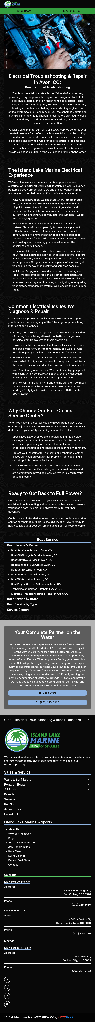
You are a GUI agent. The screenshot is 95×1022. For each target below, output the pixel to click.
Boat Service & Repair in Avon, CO (31, 550)
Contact (13, 864)
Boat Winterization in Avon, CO (29, 579)
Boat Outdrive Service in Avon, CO (31, 560)
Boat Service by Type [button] (22, 604)
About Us (13, 829)
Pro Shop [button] (10, 804)
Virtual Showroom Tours (22, 842)
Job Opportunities (19, 847)
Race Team (14, 851)
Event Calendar (17, 855)
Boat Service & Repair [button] (22, 545)
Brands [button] (9, 794)
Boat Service (47, 539)
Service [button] (9, 799)
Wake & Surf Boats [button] (17, 779)
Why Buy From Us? (19, 833)
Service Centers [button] (18, 610)
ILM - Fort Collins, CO (17, 881)
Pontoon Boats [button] (14, 784)
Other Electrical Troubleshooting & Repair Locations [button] (42, 720)
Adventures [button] (12, 809)
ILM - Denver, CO (14, 910)
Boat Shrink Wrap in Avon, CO (29, 569)
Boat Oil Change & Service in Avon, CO (34, 555)
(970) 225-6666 (81, 904)
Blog (11, 838)
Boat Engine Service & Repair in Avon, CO (36, 584)
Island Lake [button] (12, 814)
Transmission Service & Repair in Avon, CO (37, 589)
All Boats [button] (10, 789)
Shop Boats (24, 11)
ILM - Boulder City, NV (17, 947)
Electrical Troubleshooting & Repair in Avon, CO (39, 593)
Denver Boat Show (19, 860)
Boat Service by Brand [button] (23, 599)
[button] (89, 4)
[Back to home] (12, 4)
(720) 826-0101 (82, 933)
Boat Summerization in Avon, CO (30, 574)
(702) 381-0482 (81, 970)
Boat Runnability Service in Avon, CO (33, 564)
